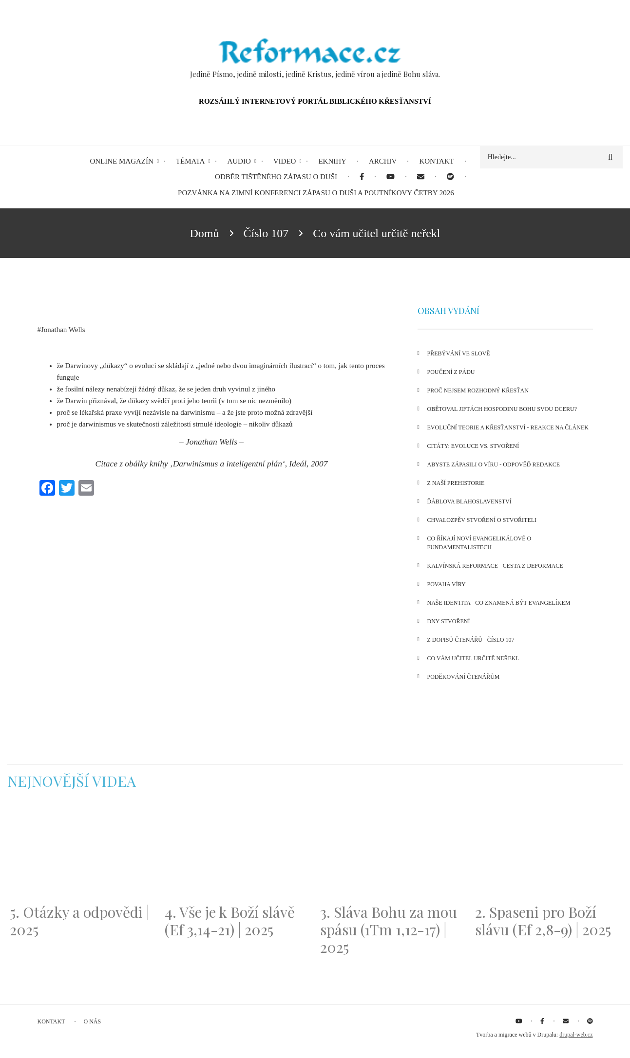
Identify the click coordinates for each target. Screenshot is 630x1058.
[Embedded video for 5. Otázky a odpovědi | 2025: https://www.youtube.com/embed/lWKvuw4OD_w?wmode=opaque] (82, 852)
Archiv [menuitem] (383, 161)
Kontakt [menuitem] (436, 161)
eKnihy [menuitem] (332, 161)
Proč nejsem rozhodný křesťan (478, 390)
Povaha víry (446, 584)
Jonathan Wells (63, 330)
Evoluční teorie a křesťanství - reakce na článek (508, 427)
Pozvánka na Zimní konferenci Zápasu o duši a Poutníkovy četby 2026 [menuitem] (316, 193)
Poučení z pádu (451, 372)
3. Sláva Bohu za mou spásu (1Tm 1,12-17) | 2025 (388, 929)
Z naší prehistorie (456, 483)
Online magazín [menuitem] (121, 161)
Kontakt (51, 1021)
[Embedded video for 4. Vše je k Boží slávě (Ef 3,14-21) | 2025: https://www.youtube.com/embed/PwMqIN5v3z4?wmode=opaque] (237, 852)
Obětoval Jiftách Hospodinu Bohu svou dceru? (502, 409)
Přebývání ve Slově (458, 353)
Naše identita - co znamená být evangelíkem (499, 602)
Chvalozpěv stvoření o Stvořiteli (482, 520)
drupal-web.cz (575, 1034)
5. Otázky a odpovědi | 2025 (80, 920)
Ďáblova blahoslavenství (469, 501)
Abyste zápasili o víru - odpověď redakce (493, 464)
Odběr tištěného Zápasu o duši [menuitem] (276, 177)
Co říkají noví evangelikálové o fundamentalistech (479, 543)
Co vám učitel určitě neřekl (473, 658)
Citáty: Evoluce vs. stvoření (473, 446)
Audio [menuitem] (238, 161)
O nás (92, 1021)
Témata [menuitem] (190, 161)
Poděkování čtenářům (463, 676)
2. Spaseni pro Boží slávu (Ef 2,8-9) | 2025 (543, 920)
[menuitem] (361, 177)
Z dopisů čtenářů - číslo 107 (471, 639)
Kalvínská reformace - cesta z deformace (495, 565)
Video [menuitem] (284, 161)
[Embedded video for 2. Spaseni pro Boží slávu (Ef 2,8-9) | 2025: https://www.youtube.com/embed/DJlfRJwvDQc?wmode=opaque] (547, 852)
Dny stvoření (448, 621)
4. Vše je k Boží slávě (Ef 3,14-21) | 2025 (230, 920)
